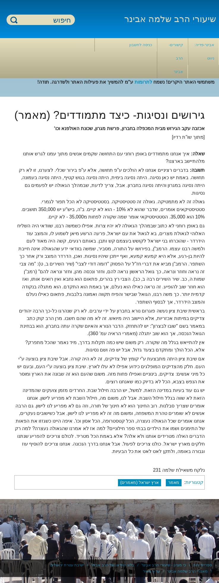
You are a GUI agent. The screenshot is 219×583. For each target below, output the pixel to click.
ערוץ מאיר (151, 571)
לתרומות (143, 82)
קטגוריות (194, 482)
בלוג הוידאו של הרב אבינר (112, 565)
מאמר (173, 482)
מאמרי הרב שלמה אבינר (187, 571)
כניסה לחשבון (140, 45)
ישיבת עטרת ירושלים (67, 565)
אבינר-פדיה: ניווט (204, 51)
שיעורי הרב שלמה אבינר (170, 19)
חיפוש (14, 19)
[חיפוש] (44, 20)
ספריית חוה (202, 565)
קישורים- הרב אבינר (176, 58)
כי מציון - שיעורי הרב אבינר (163, 565)
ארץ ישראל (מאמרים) (139, 482)
